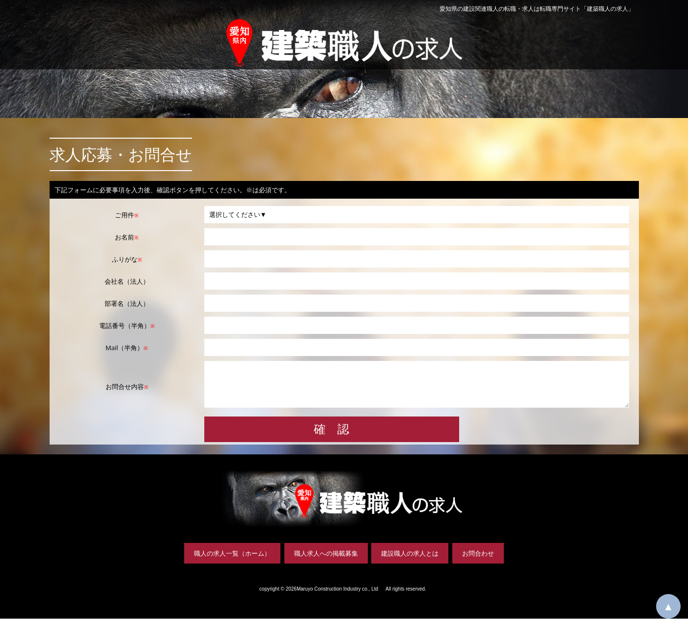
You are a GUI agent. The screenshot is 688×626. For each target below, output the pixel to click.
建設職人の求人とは (410, 560)
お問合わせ (478, 560)
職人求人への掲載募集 (326, 560)
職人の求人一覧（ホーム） (232, 560)
